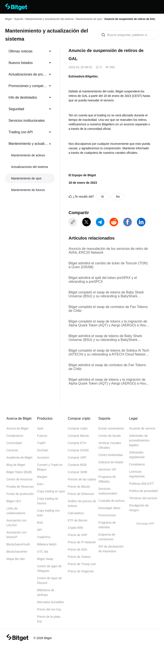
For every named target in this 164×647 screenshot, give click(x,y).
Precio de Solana (79, 556)
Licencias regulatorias (137, 474)
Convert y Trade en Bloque (50, 467)
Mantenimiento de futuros (28, 190)
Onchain (42, 450)
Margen (42, 476)
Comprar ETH (77, 443)
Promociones (107, 515)
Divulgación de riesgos (139, 508)
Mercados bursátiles (50, 602)
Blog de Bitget (15, 464)
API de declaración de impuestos (111, 549)
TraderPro (44, 537)
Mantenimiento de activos (28, 155)
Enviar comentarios (111, 428)
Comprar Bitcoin (78, 435)
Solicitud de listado (110, 462)
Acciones (43, 457)
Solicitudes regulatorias (137, 455)
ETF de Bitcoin (77, 520)
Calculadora (76, 513)
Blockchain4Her (16, 551)
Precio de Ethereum (81, 494)
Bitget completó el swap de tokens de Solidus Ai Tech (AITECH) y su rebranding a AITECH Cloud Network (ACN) (109, 352)
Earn (40, 484)
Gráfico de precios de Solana (82, 503)
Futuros (42, 435)
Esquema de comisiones (106, 537)
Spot (40, 428)
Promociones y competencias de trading (28, 86)
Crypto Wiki (75, 527)
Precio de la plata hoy (48, 619)
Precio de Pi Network (82, 542)
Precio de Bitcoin (79, 486)
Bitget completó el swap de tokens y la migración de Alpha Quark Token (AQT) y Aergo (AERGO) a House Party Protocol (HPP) (109, 323)
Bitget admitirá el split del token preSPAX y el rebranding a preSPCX (103, 279)
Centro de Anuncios (19, 479)
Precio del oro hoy (49, 609)
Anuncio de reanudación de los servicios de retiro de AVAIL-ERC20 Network (108, 250)
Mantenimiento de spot (89, 19)
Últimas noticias (20, 51)
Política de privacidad (143, 491)
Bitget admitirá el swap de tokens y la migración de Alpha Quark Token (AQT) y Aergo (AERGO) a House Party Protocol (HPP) (109, 381)
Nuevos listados (21, 63)
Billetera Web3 (47, 544)
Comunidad (14, 443)
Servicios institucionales (27, 120)
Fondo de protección (20, 494)
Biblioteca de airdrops (45, 592)
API (39, 530)
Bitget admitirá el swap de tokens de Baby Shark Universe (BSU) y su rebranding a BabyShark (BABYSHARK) (105, 338)
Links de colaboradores (15, 511)
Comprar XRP (77, 457)
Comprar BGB (77, 464)
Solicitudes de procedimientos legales (139, 440)
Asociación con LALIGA (16, 523)
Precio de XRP (77, 535)
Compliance (137, 464)
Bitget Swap (45, 559)
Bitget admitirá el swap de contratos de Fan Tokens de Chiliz (107, 367)
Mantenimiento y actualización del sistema (49, 19)
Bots (40, 522)
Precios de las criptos (82, 479)
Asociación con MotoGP (16, 535)
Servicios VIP (107, 469)
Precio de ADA (77, 549)
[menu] (30, 121)
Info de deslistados (23, 97)
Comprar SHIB (77, 472)
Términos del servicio (143, 498)
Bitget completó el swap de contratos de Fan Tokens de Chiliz (108, 308)
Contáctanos (14, 435)
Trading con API (21, 132)
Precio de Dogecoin (81, 571)
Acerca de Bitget (17, 428)
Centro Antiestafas (110, 455)
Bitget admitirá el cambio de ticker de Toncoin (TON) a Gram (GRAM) (108, 265)
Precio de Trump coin (82, 564)
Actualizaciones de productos (28, 74)
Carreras (12, 450)
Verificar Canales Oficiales (109, 445)
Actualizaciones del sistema (29, 167)
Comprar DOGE (78, 450)
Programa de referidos (107, 525)
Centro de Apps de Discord (49, 580)
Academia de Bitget (19, 457)
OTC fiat (42, 551)
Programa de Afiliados (107, 479)
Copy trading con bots (48, 513)
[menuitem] (30, 51)
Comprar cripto (78, 428)
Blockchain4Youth (18, 544)
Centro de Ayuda (109, 435)
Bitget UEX (13, 501)
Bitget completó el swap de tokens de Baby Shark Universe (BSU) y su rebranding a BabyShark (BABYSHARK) (106, 294)
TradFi (41, 443)
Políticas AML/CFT (141, 483)
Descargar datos (109, 508)
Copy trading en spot (51, 491)
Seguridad (16, 109)
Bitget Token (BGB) (19, 472)
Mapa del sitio (15, 559)
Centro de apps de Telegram (49, 568)
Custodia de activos (111, 500)
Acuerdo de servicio (142, 428)
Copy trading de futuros (47, 501)
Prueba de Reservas (20, 486)
